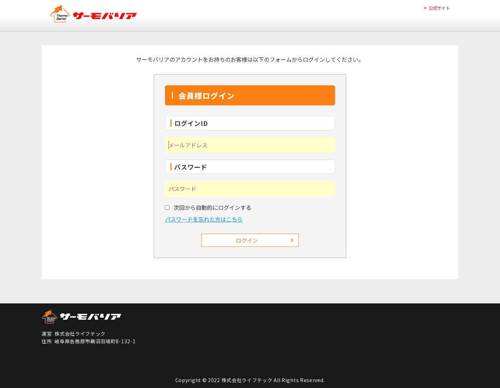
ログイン (247, 240)
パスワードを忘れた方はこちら (204, 219)
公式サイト (439, 8)
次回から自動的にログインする (212, 207)
